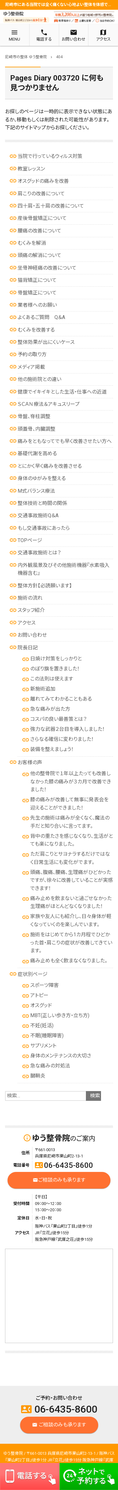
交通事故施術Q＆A (38, 515)
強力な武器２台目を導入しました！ (67, 729)
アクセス (27, 623)
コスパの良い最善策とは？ (58, 719)
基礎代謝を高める (37, 454)
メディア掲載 (31, 367)
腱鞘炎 (37, 1076)
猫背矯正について (37, 280)
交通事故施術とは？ (39, 553)
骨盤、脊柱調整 (34, 416)
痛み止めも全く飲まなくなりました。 (68, 961)
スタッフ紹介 (31, 610)
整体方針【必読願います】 (45, 586)
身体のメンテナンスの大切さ (60, 1056)
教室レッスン (31, 169)
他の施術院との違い (39, 379)
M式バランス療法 (36, 491)
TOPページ (30, 540)
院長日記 (28, 648)
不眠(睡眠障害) (47, 1036)
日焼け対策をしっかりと (56, 659)
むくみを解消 (32, 243)
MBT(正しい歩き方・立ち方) (59, 1015)
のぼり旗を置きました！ (55, 669)
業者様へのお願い (37, 305)
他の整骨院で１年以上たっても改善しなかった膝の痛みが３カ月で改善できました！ (70, 781)
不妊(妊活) (41, 1025)
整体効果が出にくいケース (46, 342)
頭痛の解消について (39, 255)
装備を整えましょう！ (52, 749)
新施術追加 (42, 689)
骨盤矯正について (37, 293)
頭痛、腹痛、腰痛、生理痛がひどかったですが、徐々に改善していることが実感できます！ (71, 880)
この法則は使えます (51, 679)
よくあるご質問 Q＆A (41, 317)
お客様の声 (30, 762)
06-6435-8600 (64, 1165)
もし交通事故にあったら (44, 528)
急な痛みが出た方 (50, 709)
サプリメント (43, 1046)
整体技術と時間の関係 (42, 503)
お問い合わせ (32, 635)
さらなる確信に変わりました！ (62, 739)
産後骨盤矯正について (42, 218)
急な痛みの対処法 (50, 1066)
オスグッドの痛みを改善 (43, 181)
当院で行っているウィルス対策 (50, 156)
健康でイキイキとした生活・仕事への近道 (62, 392)
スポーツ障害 (44, 985)
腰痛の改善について (39, 231)
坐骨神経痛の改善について (47, 268)
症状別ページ (33, 974)
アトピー (39, 995)
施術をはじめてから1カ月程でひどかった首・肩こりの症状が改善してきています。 (71, 943)
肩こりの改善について (41, 194)
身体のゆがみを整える (42, 478)
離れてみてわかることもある (61, 699)
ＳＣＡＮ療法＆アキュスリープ (49, 404)
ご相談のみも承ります (59, 1180)
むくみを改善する (36, 330)
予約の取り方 (32, 354)
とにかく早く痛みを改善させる (50, 466)
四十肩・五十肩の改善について (51, 206)
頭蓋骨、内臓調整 (36, 429)
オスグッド (41, 1005)
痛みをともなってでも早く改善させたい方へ (65, 441)
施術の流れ (30, 598)
